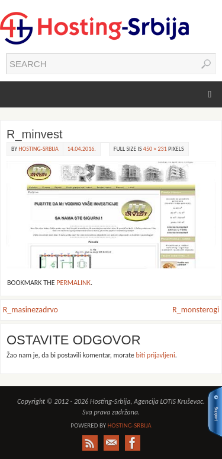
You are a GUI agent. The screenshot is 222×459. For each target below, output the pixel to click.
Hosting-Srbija (38, 149)
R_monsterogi (195, 310)
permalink (73, 282)
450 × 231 (155, 149)
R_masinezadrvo (30, 310)
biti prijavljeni (155, 355)
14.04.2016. (81, 149)
